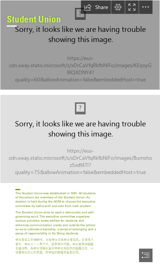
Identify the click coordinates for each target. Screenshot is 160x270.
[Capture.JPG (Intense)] (80, 138)
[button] (96, 7)
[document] (80, 135)
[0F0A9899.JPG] (80, 45)
